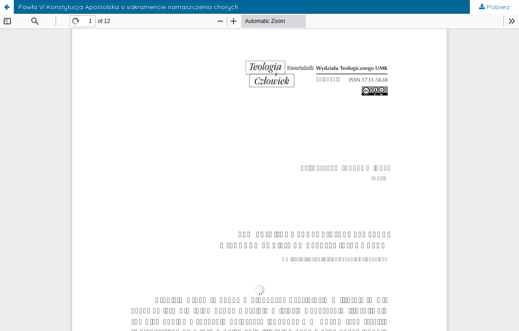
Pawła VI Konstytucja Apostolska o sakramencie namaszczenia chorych (128, 7)
